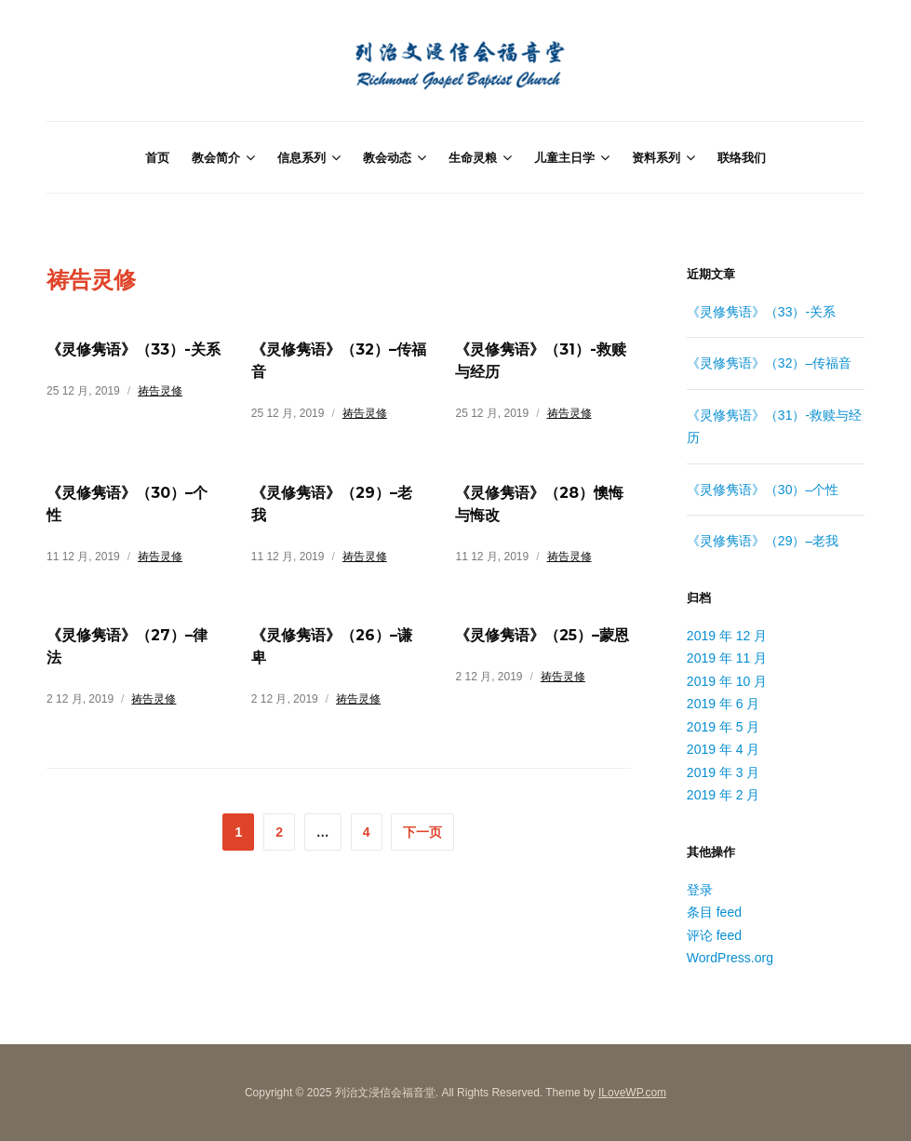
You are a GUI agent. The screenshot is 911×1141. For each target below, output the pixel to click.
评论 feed (714, 935)
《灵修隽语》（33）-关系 (134, 349)
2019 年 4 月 (723, 749)
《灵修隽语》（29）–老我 (762, 540)
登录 (700, 889)
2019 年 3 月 (723, 772)
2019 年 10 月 (727, 681)
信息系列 (301, 157)
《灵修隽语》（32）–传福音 (769, 363)
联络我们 (741, 157)
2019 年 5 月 (723, 726)
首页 (157, 157)
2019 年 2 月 (723, 794)
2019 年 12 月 (727, 635)
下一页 (422, 832)
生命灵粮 (473, 157)
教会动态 (387, 157)
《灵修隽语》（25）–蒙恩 (542, 635)
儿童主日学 (564, 157)
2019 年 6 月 (723, 703)
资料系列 (656, 157)
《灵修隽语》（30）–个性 (762, 489)
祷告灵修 (160, 390)
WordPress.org (730, 957)
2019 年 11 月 (727, 658)
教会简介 (216, 157)
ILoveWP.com (632, 1092)
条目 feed (714, 912)
